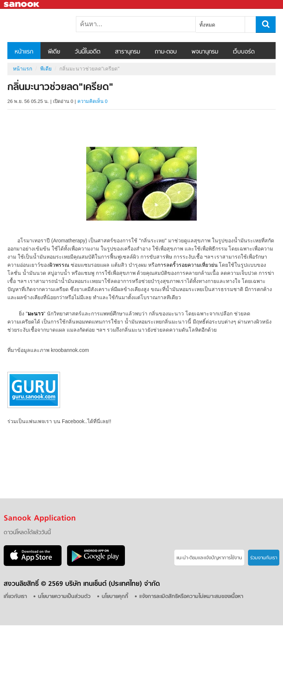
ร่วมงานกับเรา (263, 558)
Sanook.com (22, 4)
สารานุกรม (127, 52)
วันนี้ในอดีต (87, 52)
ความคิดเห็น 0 (92, 101)
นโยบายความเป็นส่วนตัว (64, 596)
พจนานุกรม (205, 52)
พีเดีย (54, 52)
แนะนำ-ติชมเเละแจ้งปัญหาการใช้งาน (209, 558)
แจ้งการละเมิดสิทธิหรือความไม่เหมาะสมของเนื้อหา (191, 596)
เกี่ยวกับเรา (15, 596)
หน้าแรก (24, 52)
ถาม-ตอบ (166, 52)
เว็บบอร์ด (244, 52)
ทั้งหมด (207, 25)
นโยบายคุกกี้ (115, 596)
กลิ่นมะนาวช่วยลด (46, 25)
